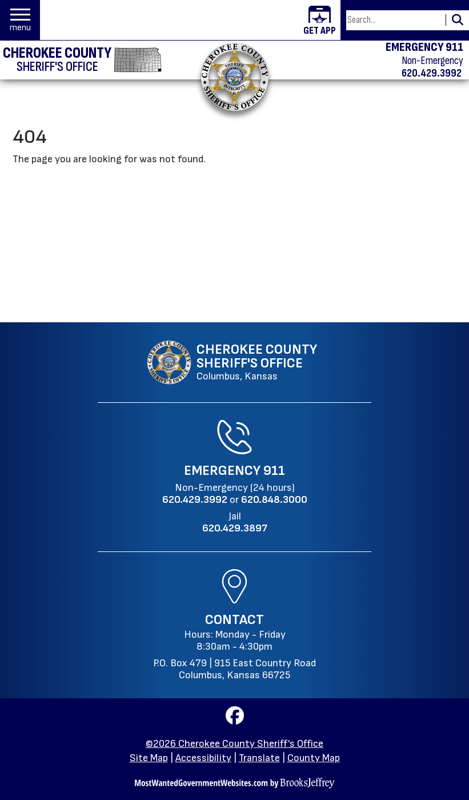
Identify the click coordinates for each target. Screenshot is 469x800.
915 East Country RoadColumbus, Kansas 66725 (247, 669)
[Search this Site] (394, 20)
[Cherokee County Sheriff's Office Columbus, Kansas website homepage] (231, 362)
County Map (313, 758)
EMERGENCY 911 (424, 47)
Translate (259, 758)
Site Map (149, 758)
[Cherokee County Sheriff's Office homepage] (82, 60)
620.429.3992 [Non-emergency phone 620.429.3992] (432, 73)
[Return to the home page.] (234, 77)
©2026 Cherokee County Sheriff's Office (234, 744)
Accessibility (203, 758)
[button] (20, 20)
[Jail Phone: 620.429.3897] (234, 528)
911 (274, 470)
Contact (234, 619)
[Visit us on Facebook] (235, 719)
